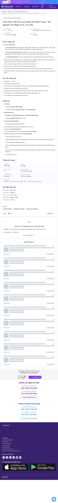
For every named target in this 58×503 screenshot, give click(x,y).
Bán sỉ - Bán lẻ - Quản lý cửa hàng (32, 181)
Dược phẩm (20, 181)
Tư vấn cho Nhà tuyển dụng (29, 418)
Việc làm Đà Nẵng (7, 209)
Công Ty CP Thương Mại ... (32, 209)
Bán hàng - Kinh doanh (10, 181)
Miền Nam (35, 6)
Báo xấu (50, 213)
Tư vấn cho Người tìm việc (29, 397)
